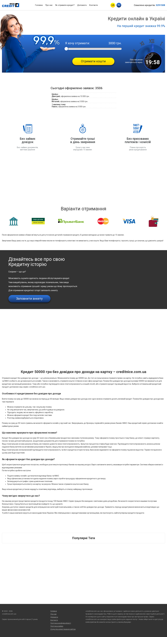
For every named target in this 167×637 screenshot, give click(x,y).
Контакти (93, 5)
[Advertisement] (83, 178)
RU (119, 5)
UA (113, 5)
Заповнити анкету (29, 298)
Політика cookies (56, 626)
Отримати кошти (93, 61)
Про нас (49, 5)
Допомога (82, 5)
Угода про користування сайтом (63, 629)
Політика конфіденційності (60, 623)
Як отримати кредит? (65, 5)
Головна (39, 5)
